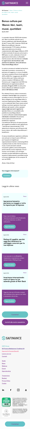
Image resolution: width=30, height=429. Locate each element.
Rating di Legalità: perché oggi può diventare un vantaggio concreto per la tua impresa (14, 242)
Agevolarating (6, 371)
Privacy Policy (6, 381)
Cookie (4, 383)
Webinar (4, 366)
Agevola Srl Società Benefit (10, 351)
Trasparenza (6, 375)
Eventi (4, 368)
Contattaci (7, 175)
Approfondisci (9, 226)
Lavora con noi (6, 354)
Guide (4, 361)
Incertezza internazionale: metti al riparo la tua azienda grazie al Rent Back (15, 279)
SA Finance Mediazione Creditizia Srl (13, 348)
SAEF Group (5, 346)
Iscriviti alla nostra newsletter (15, 322)
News (24, 196)
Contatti (4, 356)
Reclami (4, 378)
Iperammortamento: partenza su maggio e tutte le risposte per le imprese (15, 203)
